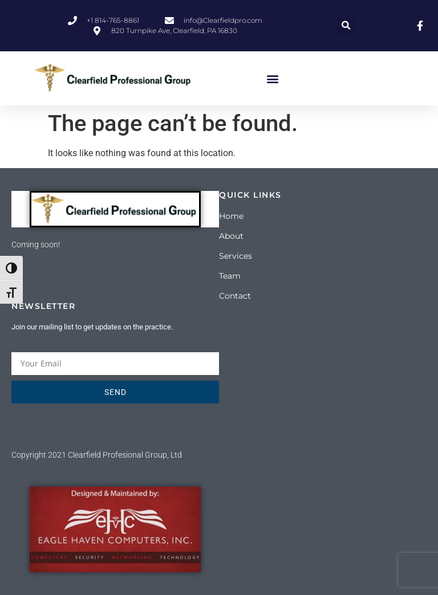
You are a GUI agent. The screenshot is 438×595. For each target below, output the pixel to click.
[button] (346, 26)
